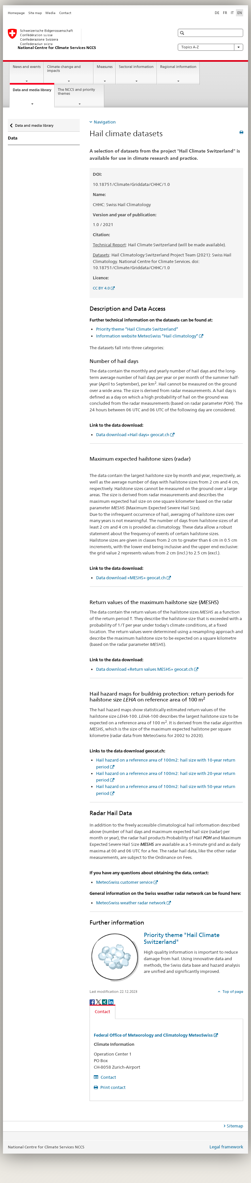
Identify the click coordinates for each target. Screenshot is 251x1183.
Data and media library (33, 91)
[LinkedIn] (110, 1001)
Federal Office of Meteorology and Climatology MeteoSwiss (153, 1035)
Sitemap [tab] (235, 1125)
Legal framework (226, 1146)
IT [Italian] (232, 12)
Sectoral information (136, 67)
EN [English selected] (239, 12)
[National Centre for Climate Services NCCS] (84, 39)
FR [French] (225, 12)
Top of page (232, 991)
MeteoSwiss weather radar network (131, 902)
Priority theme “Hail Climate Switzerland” (137, 329)
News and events (27, 67)
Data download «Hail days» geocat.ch (132, 434)
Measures (104, 67)
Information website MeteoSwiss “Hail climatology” (147, 335)
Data (12, 138)
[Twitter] (99, 1001)
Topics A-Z (210, 47)
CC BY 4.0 (101, 288)
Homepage (16, 13)
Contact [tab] (102, 1011)
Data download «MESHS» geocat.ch (131, 577)
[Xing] (105, 1001)
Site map (35, 13)
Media (50, 13)
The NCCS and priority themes (76, 92)
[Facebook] (93, 1001)
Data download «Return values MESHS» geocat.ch (144, 669)
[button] (183, 33)
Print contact (112, 1087)
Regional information (178, 67)
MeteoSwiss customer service (124, 882)
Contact (65, 13)
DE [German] (217, 12)
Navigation (105, 121)
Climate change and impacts (64, 69)
